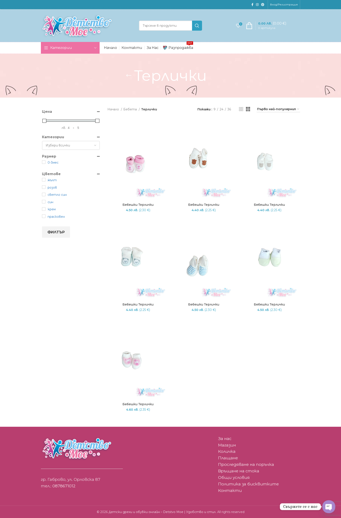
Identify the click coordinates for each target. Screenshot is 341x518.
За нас (224, 438)
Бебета (130, 109)
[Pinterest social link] (263, 4)
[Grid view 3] (248, 109)
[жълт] (43, 179)
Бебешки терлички (138, 205)
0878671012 (63, 485)
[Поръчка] (278, 109)
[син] (43, 201)
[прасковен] (43, 216)
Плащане (228, 457)
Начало (113, 109)
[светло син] (43, 194)
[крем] (43, 209)
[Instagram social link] (257, 4)
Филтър (56, 232)
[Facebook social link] (252, 4)
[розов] (43, 187)
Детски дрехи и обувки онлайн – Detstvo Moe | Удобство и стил (162, 512)
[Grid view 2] (241, 109)
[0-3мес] (43, 162)
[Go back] (128, 75)
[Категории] (71, 145)
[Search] (170, 26)
